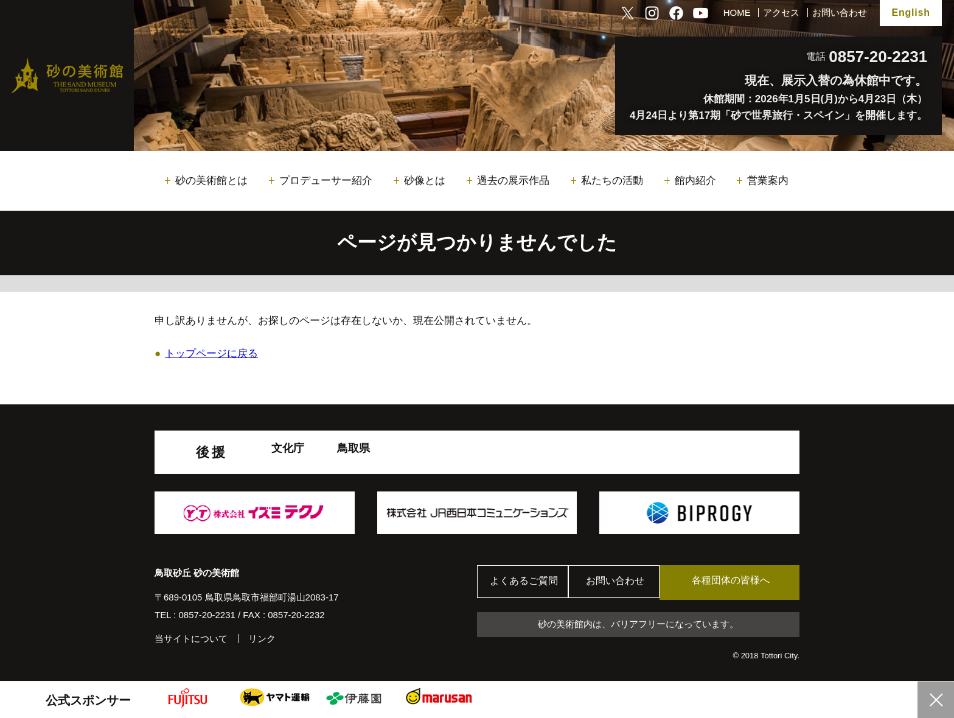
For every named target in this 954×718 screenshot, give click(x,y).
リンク (262, 638)
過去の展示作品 (513, 180)
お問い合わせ (839, 12)
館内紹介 (695, 180)
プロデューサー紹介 (325, 180)
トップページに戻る (211, 353)
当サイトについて (191, 638)
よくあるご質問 (525, 582)
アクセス (781, 12)
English (910, 12)
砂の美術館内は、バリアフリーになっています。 (638, 624)
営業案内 (768, 180)
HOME (737, 12)
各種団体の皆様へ (741, 582)
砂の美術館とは (211, 180)
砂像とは (424, 180)
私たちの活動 (612, 180)
